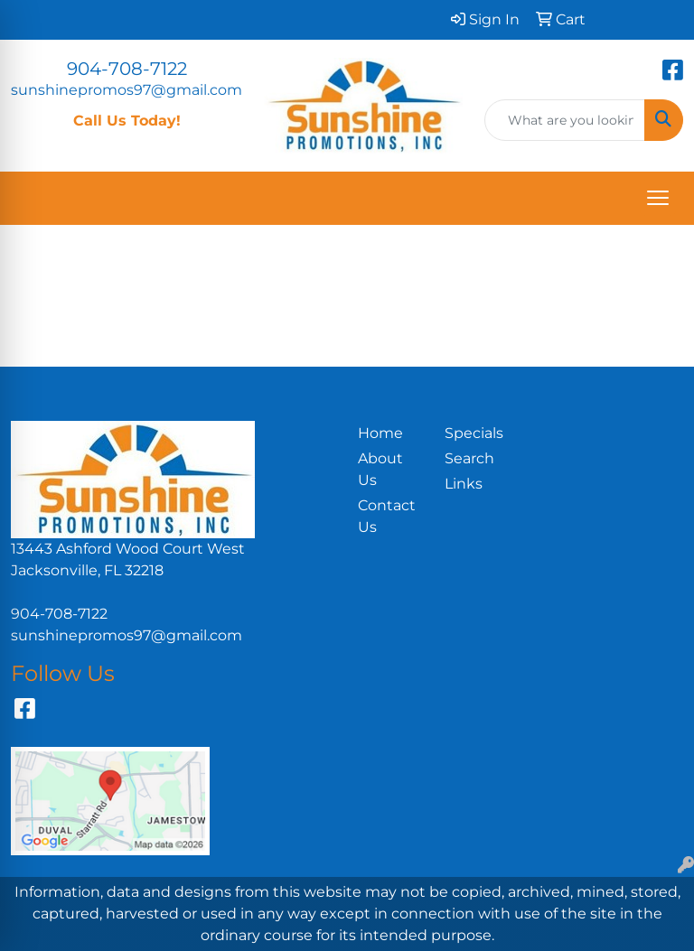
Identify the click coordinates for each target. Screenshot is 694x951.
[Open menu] (658, 198)
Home (380, 433)
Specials (474, 433)
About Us (380, 469)
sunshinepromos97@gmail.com (126, 89)
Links (464, 483)
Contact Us (387, 516)
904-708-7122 (127, 68)
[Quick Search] (564, 120)
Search (469, 458)
